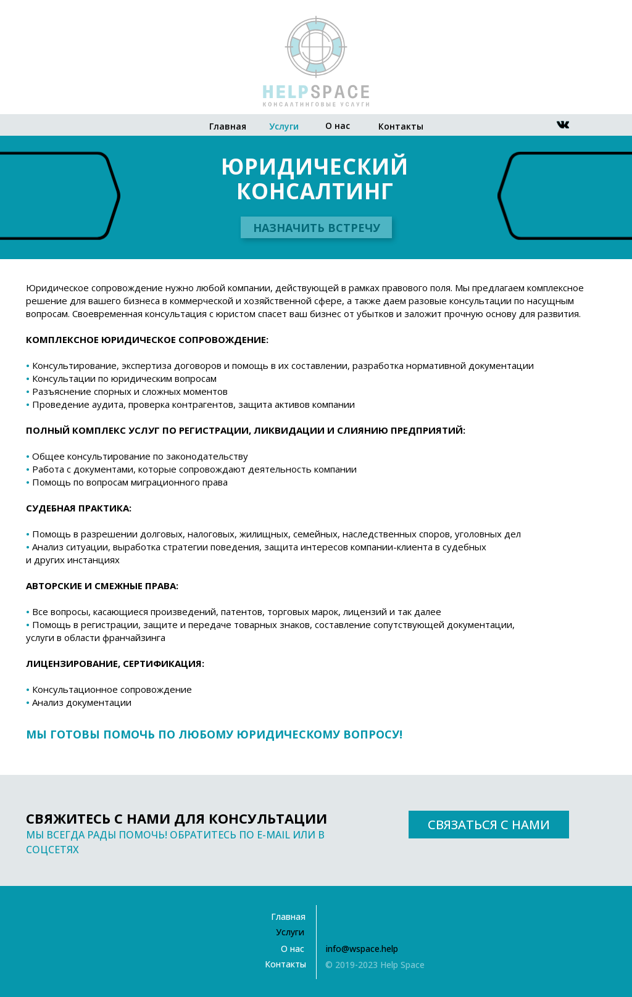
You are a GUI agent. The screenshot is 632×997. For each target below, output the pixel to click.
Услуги (284, 126)
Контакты (400, 126)
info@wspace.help (362, 948)
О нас (337, 125)
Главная (227, 126)
